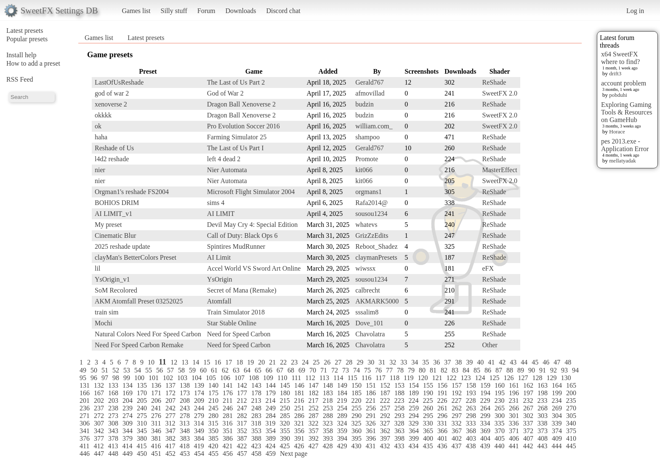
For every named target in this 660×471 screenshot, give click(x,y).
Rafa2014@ (371, 202)
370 (500, 430)
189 (414, 392)
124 (480, 377)
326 (370, 423)
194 (485, 392)
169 (127, 392)
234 (556, 400)
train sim (106, 312)
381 (156, 438)
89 (520, 370)
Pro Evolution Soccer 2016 (243, 126)
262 (457, 408)
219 (342, 400)
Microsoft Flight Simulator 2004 (251, 191)
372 (528, 430)
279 (199, 415)
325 (356, 423)
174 (199, 392)
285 (285, 415)
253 (328, 408)
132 (99, 385)
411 (84, 446)
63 (236, 370)
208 (185, 400)
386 (228, 438)
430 (356, 446)
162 (528, 385)
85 (477, 370)
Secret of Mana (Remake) (242, 290)
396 (371, 438)
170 (142, 392)
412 (98, 446)
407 (528, 438)
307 (99, 423)
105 (211, 377)
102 (168, 377)
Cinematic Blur (115, 235)
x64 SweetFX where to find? (620, 58)
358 (328, 430)
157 (457, 385)
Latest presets (24, 30)
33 (403, 362)
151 (371, 385)
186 (371, 392)
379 (127, 438)
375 (571, 430)
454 (199, 453)
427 (313, 446)
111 (296, 377)
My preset (108, 224)
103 (182, 377)
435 (428, 446)
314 (199, 423)
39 (469, 362)
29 (360, 362)
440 (499, 446)
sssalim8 (366, 312)
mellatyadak (622, 160)
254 (342, 408)
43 (513, 362)
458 (256, 453)
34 (414, 362)
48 (567, 362)
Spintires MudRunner (236, 246)
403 (471, 438)
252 (314, 408)
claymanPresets (376, 257)
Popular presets (27, 39)
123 (465, 377)
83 (455, 370)
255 (356, 408)
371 (514, 430)
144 (271, 385)
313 (184, 423)
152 (385, 385)
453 (185, 453)
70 (312, 370)
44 (524, 362)
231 (513, 400)
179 (271, 392)
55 (148, 370)
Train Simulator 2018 (236, 312)
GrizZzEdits (371, 235)
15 (206, 362)
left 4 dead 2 (224, 158)
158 (471, 385)
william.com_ (373, 126)
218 (327, 400)
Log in (635, 10)
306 (85, 423)
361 (371, 430)
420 (213, 446)
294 (414, 415)
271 (85, 415)
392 (314, 438)
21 (272, 362)
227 (456, 400)
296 (442, 415)
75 (367, 370)
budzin (364, 104)
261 (442, 408)
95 (83, 377)
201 (85, 400)
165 (571, 385)
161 (514, 385)
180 (285, 392)
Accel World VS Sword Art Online (254, 268)
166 (85, 392)
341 (85, 430)
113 (324, 377)
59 (192, 370)
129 (551, 377)
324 (342, 423)
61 (214, 370)
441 (513, 446)
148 (328, 385)
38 (458, 362)
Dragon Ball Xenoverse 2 (241, 104)
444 (556, 446)
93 (564, 370)
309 (127, 423)
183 (328, 392)
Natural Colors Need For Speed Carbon (148, 334)
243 (185, 408)
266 (514, 408)
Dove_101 (369, 323)
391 (299, 438)
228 (471, 400)
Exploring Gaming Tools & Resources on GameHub (626, 112)
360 (356, 430)
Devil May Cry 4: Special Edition (252, 224)
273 (113, 415)
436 (442, 446)
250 (285, 408)
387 (242, 438)
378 (113, 438)
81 (433, 370)
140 (213, 385)
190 (428, 392)
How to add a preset (33, 63)
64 (247, 370)
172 (170, 392)
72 (334, 370)
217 (313, 400)
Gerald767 (369, 82)
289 (342, 415)
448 (113, 453)
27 (338, 362)
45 (535, 362)
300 (500, 415)
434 (413, 446)
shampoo (367, 137)
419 (199, 446)
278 (185, 415)
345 (142, 430)
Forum (206, 10)
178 (256, 392)
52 (115, 370)
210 (213, 400)
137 (170, 385)
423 (256, 446)
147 (314, 385)
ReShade (494, 82)
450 (142, 453)
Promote (366, 158)
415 (141, 446)
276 (156, 415)
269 (557, 408)
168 (113, 392)
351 (228, 430)
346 (156, 430)
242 (170, 408)
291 (371, 415)
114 (338, 377)
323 (327, 423)
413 (113, 446)
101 (154, 377)
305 (571, 415)
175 (213, 392)
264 (485, 408)
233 (542, 400)
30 (370, 362)
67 (280, 370)
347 (170, 430)
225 (428, 400)
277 (170, 415)
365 (428, 430)
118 (394, 377)
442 (528, 446)
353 (256, 430)
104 (197, 377)
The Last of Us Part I (235, 148)
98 (115, 377)
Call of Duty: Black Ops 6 (242, 235)
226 (442, 400)
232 (528, 400)
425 (284, 446)
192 (457, 392)
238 (113, 408)
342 (99, 430)
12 (173, 362)
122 (451, 377)
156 (442, 385)
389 (271, 438)
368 (471, 430)
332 (456, 423)
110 (282, 377)
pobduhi (618, 95)
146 (299, 385)
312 (170, 423)
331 (442, 423)
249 (271, 408)
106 (225, 377)
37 (447, 362)
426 (299, 446)
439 (485, 446)
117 (380, 377)
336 (513, 423)
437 (456, 446)
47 (557, 362)
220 (356, 400)
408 (543, 438)
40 (480, 362)
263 (471, 408)
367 (457, 430)
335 (499, 423)
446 (85, 453)
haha (101, 137)
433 (399, 446)
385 (213, 438)
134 (127, 385)
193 (471, 392)
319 (270, 423)
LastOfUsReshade (119, 82)
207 (170, 400)
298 (471, 415)
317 (242, 423)
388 (256, 438)
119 (408, 377)
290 (356, 415)
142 (242, 385)
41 (491, 362)
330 (428, 423)
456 (228, 453)
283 (256, 415)
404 (485, 438)
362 (385, 430)
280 (213, 415)
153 (399, 385)
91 (542, 370)
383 (185, 438)
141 (228, 385)
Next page (293, 453)
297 (457, 415)
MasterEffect (499, 169)
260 (428, 408)
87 (498, 370)
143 (256, 385)
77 (389, 370)
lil (97, 268)
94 (575, 370)
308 (113, 423)
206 (156, 400)
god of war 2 (112, 93)
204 (127, 400)
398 (399, 438)
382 (170, 438)
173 (185, 392)
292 (385, 415)
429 (342, 446)
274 (127, 415)
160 (500, 385)
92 (553, 370)
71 (323, 370)
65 (258, 370)
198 (543, 392)
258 (399, 408)
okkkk (103, 115)
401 (442, 438)
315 (213, 423)
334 (485, 423)
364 (414, 430)
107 (239, 377)
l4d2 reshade (112, 158)
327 (385, 423)
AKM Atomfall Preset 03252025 (139, 301)
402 (457, 438)
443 (542, 446)
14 (195, 362)
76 (378, 370)
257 (385, 408)
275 (142, 415)
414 (127, 446)
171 (156, 392)
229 (485, 400)
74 (356, 370)
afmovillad (369, 93)
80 (422, 370)
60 (203, 370)
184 (342, 392)
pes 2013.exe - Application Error (625, 145)
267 (528, 408)
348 (185, 430)
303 (543, 415)
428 (327, 446)
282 (242, 415)
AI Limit (219, 257)
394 (342, 438)
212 (242, 400)
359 (342, 430)
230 (499, 400)
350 (213, 430)
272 (99, 415)
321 (299, 423)
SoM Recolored (116, 290)
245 (213, 408)
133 (113, 385)
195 (500, 392)
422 (242, 446)
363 (399, 430)
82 (444, 370)
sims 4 (215, 202)
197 (528, 392)
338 (542, 423)
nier (100, 169)
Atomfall (219, 301)
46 (546, 362)
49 (83, 370)
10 (151, 362)
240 (142, 408)
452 (170, 453)
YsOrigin (219, 279)
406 (514, 438)
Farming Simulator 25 (236, 137)
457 (242, 453)
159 (485, 385)
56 (159, 370)
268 (543, 408)
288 (328, 415)
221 (370, 400)
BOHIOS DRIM (117, 202)
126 (508, 377)
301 (514, 415)
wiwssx (365, 268)
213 (256, 400)
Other (489, 345)
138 (185, 385)
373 (543, 430)
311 (156, 423)
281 (228, 415)
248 (256, 408)
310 (142, 423)
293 (399, 415)
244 (199, 408)
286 (299, 415)
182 (314, 392)
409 (557, 438)
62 (225, 370)
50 (93, 370)
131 (85, 385)
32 (392, 362)
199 (557, 392)
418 (184, 446)
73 (345, 370)
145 (285, 385)
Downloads (240, 10)
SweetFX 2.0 (499, 93)
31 (381, 362)
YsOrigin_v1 (112, 279)
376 (85, 438)
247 (242, 408)
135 (142, 385)
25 (316, 362)
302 (528, 415)
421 (227, 446)
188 (399, 392)
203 (113, 400)
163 (543, 385)
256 (371, 408)
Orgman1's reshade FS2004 (132, 191)
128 (537, 377)
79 (411, 370)
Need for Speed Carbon (239, 334)
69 (301, 370)
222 (385, 400)
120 (423, 377)
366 (442, 430)
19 (250, 362)
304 (557, 415)
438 (471, 446)
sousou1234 (371, 213)
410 (571, 438)
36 (436, 362)
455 (213, 453)
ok (98, 126)
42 (502, 362)
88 (509, 370)
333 (471, 423)
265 (500, 408)
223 (399, 400)
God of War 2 (225, 93)
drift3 (615, 73)
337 (528, 423)
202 (99, 400)
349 (199, 430)
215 (284, 400)
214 (270, 400)
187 (385, 392)
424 (270, 446)
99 (126, 377)
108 (254, 377)
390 (285, 438)
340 (571, 423)
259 (414, 408)
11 (162, 361)
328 (399, 423)
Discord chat (283, 10)
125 (494, 377)
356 (299, 430)
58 (181, 370)
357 (314, 430)
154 (414, 385)
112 (310, 377)
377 (99, 438)
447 (99, 453)
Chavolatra (370, 334)
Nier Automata (227, 169)
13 (184, 362)
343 (113, 430)
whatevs (366, 224)
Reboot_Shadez (376, 246)
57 (170, 370)
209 (199, 400)
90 (531, 370)
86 (487, 370)
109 (268, 377)
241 (156, 408)
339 (556, 423)
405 (500, 438)
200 (571, 392)
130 (566, 377)
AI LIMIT (220, 213)
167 (99, 392)
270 (571, 408)
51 (104, 370)
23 (294, 362)
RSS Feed (19, 79)
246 (228, 408)
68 (290, 370)
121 (437, 377)
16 (217, 362)
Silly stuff (174, 10)
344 (127, 430)
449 (127, 453)
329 (413, 423)
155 (428, 385)
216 (299, 400)
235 (571, 400)
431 (370, 446)
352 (242, 430)
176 (228, 392)
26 (327, 362)
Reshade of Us (114, 148)
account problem (623, 83)
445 (571, 446)
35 (425, 362)
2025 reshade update (122, 246)
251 (299, 408)
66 (269, 370)
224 (413, 400)
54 (137, 370)
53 (126, 370)
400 (428, 438)
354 (271, 430)
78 (400, 370)
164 (557, 385)
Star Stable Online (231, 323)
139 (199, 385)
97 (104, 377)
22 (283, 362)
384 (199, 438)
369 (485, 430)
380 (142, 438)
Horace (617, 131)
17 (228, 362)
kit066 (364, 169)
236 (85, 408)
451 (156, 453)
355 (285, 430)
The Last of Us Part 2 (236, 82)
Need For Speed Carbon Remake (139, 345)
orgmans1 (368, 191)
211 (227, 400)
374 (557, 430)
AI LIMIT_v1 (113, 213)
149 (342, 385)
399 (414, 438)
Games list (136, 10)
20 (261, 362)
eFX (488, 268)
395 (356, 438)
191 (442, 392)
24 (305, 362)
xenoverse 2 (111, 104)
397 (385, 438)
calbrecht (367, 290)
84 (466, 370)
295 (428, 415)
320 (284, 423)
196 (514, 392)
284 (271, 415)
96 (93, 377)
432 (385, 446)
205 (142, 400)
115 (352, 377)
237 (99, 408)
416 (156, 446)
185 (356, 392)
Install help (21, 55)
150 (356, 385)
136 (156, 385)
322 (313, 423)
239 (127, 408)
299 (485, 415)
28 (349, 362)
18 (239, 362)
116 (366, 377)
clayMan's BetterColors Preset (135, 257)
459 (271, 453)
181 (299, 392)
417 (170, 446)
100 (139, 377)
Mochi (103, 323)
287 (314, 415)
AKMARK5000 (377, 301)
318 (256, 423)
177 (242, 392)
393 (328, 438)
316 (227, 423)
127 (523, 377)
